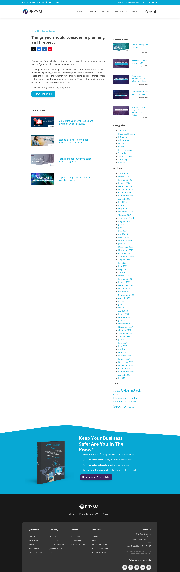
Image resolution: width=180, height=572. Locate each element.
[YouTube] (152, 2)
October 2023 (124, 253)
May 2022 (122, 307)
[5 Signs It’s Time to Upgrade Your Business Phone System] (121, 110)
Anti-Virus (123, 130)
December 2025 (125, 186)
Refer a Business (36, 548)
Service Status (34, 540)
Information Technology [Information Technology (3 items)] (126, 397)
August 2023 (124, 259)
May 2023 (122, 269)
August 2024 (124, 221)
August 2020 (124, 375)
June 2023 (123, 266)
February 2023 (125, 279)
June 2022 (123, 304)
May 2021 (122, 346)
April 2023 (123, 272)
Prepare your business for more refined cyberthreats (139, 78)
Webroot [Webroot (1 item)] (131, 407)
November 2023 (125, 250)
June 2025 (123, 205)
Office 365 (123, 146)
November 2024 (125, 211)
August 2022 (124, 298)
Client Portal (34, 536)
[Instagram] (146, 2)
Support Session (35, 552)
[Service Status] (151, 11)
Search (31, 544)
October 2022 (124, 291)
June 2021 (123, 343)
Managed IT (76, 536)
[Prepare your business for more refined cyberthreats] (121, 79)
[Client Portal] (155, 11)
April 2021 (123, 349)
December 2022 (125, 285)
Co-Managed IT (77, 540)
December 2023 (125, 247)
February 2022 (125, 317)
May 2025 (122, 208)
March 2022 (123, 314)
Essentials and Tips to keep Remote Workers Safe (73, 141)
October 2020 (124, 368)
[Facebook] (143, 2)
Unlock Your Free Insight (96, 477)
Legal (52, 552)
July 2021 (122, 339)
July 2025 (122, 202)
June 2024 (123, 227)
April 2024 (123, 234)
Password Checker (99, 544)
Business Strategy (48, 31)
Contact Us (54, 540)
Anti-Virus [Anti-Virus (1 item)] (116, 391)
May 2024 (122, 231)
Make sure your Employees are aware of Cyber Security (75, 122)
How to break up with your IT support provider (140, 47)
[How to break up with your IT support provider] (121, 47)
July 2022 (122, 301)
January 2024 (124, 243)
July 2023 (122, 263)
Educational (124, 140)
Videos (121, 162)
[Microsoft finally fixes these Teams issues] (121, 94)
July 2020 (122, 378)
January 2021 (124, 359)
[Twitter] (149, 2)
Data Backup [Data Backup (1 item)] (117, 395)
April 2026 (123, 173)
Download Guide (43, 94)
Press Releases (125, 150)
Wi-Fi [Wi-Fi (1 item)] (136, 407)
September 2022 (126, 295)
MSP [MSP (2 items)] (126, 401)
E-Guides (122, 137)
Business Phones (78, 544)
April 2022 (123, 311)
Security (122, 153)
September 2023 (126, 256)
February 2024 (125, 240)
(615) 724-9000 (145, 543)
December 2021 (125, 323)
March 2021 (123, 352)
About (91, 11)
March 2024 (123, 237)
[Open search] (147, 11)
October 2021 (124, 330)
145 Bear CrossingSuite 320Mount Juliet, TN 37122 (141, 537)
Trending (122, 159)
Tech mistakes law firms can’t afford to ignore (74, 160)
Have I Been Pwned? (100, 548)
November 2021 (125, 327)
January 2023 (124, 282)
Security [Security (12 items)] (120, 406)
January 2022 (124, 320)
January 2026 (124, 183)
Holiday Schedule (57, 544)
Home (34, 31)
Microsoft (122, 143)
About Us (53, 536)
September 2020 (126, 371)
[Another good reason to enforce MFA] (121, 63)
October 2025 (124, 192)
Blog (39, 31)
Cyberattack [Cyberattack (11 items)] (131, 390)
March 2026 (123, 176)
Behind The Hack (99, 552)
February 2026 (125, 180)
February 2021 (125, 355)
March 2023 (123, 275)
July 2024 (122, 224)
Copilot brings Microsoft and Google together (74, 179)
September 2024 (126, 218)
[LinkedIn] (156, 2)
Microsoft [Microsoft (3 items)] (118, 401)
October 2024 (124, 215)
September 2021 (126, 333)
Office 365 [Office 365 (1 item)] (132, 402)
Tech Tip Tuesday (126, 156)
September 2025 (126, 195)
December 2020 (125, 362)
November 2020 (125, 365)
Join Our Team (56, 548)
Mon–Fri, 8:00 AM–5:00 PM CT (129, 2)
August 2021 (124, 336)
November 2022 (125, 288)
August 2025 (124, 199)
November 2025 (125, 189)
